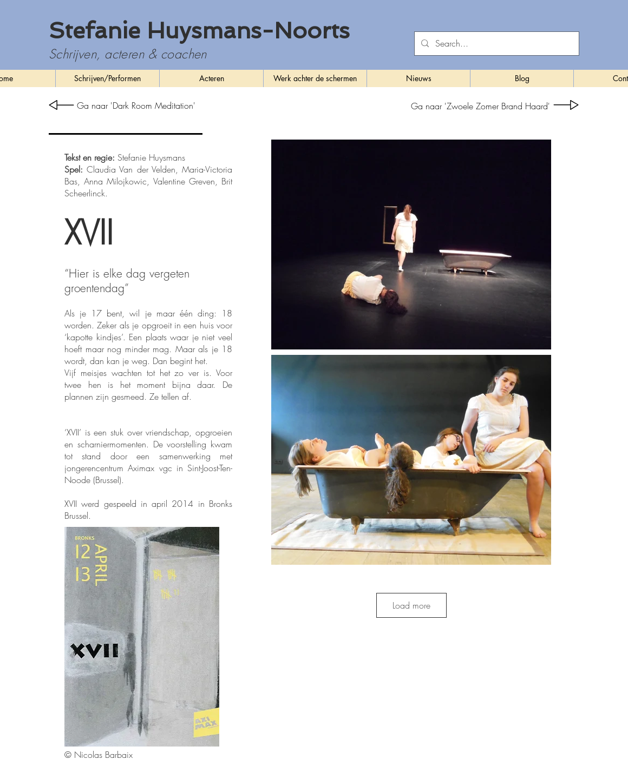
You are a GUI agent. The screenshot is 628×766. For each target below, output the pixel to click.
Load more (411, 605)
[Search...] (495, 43)
